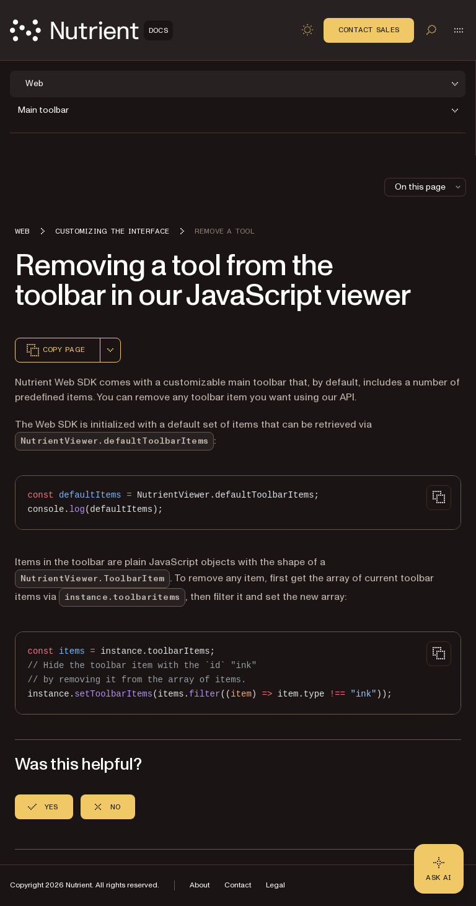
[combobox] (110, 350)
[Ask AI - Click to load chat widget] (439, 869)
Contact (237, 885)
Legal (275, 885)
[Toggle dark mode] (307, 29)
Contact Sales (368, 29)
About (199, 885)
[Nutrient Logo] (91, 30)
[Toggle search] (431, 29)
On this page (429, 187)
